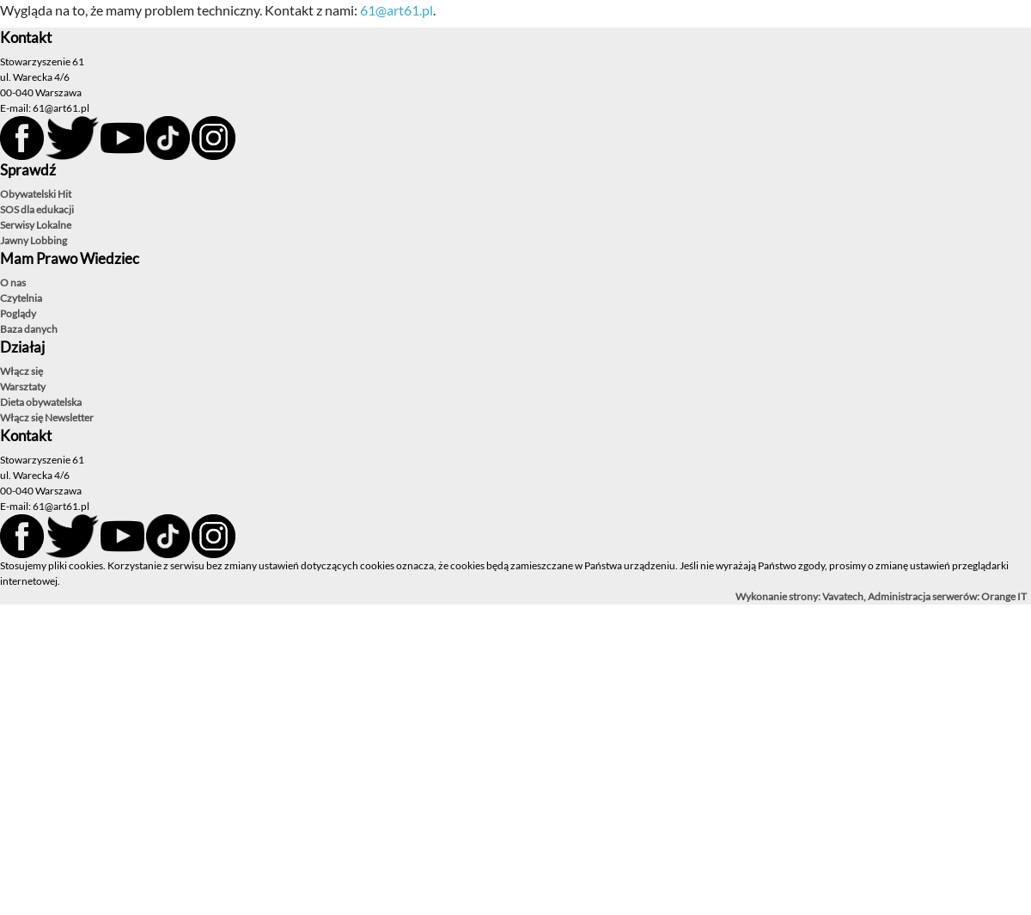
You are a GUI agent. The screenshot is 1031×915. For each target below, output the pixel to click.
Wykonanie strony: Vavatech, (801, 596)
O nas (13, 282)
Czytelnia (21, 298)
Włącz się (21, 371)
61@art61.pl (396, 10)
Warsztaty (23, 386)
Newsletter (69, 417)
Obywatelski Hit (35, 193)
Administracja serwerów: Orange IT (947, 596)
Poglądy (18, 313)
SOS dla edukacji (37, 209)
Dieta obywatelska (41, 402)
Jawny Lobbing (33, 240)
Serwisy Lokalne (35, 224)
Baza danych (29, 328)
